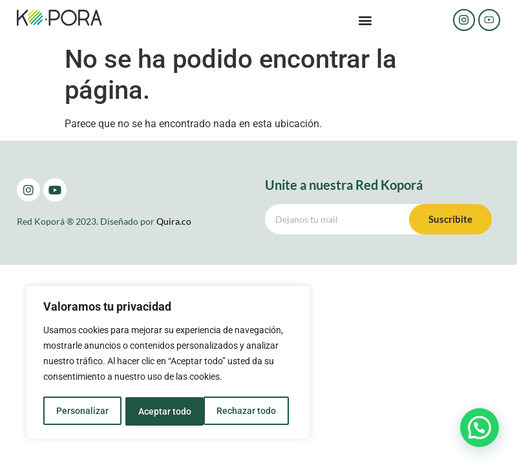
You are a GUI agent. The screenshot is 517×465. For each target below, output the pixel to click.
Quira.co (173, 221)
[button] (365, 20)
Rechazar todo (167, 411)
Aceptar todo (253, 411)
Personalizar (82, 411)
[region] (168, 363)
